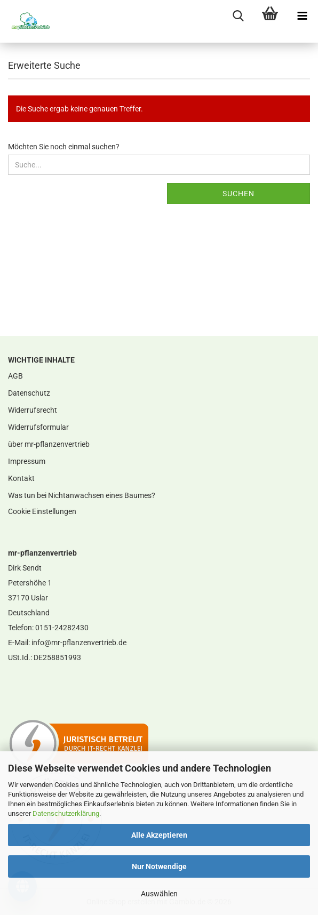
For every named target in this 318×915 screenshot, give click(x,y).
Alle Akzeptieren (159, 835)
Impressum (26, 461)
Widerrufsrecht (32, 410)
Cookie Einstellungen (42, 511)
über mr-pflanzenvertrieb (49, 444)
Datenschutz (29, 393)
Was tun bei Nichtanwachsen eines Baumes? (81, 495)
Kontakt (21, 478)
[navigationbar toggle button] (302, 16)
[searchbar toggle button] (238, 16)
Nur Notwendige (159, 866)
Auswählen (159, 893)
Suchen (238, 193)
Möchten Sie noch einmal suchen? (64, 146)
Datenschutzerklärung (66, 813)
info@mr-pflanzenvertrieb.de (78, 642)
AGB (15, 376)
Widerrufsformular (38, 427)
